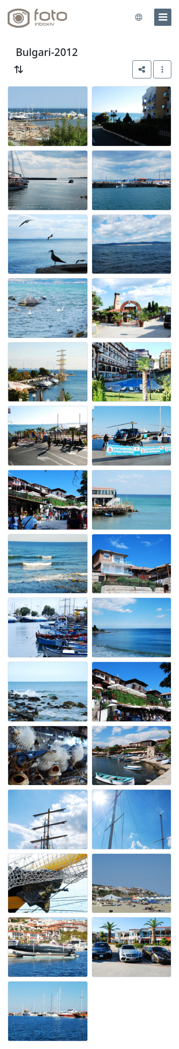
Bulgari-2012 (47, 52)
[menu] (162, 17)
